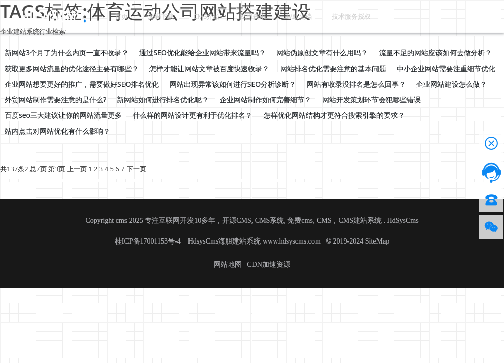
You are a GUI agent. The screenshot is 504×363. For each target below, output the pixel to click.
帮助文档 (271, 15)
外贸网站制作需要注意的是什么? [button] (55, 99)
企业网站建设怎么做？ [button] (451, 84)
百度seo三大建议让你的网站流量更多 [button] (63, 115)
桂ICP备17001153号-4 (148, 241)
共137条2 (14, 168)
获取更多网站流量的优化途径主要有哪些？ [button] (72, 68)
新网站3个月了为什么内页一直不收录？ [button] (67, 52)
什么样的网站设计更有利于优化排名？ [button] (193, 115)
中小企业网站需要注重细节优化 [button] (446, 68)
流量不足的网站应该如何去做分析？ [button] (435, 52)
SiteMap (377, 241)
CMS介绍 (190, 15)
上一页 (77, 168)
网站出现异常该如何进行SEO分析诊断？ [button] (233, 84)
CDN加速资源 (268, 264)
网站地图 (228, 264)
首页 (117, 15)
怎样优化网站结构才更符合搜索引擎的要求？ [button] (334, 115)
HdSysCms (403, 220)
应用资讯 (231, 15)
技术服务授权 (319, 15)
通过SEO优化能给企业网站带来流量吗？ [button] (202, 52)
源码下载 (149, 15)
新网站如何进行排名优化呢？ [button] (163, 99)
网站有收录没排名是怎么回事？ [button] (356, 84)
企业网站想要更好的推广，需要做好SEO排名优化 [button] (82, 84)
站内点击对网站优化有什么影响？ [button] (57, 131)
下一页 (136, 168)
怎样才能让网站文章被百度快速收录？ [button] (209, 68)
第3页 (56, 168)
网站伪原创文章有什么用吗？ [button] (322, 52)
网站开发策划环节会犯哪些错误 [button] (371, 99)
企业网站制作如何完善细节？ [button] (265, 99)
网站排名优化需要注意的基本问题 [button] (333, 68)
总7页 (38, 168)
